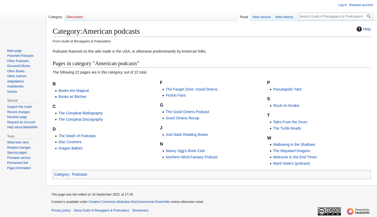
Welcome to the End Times (295, 157)
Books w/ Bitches (72, 96)
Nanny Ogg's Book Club (185, 151)
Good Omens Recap (182, 118)
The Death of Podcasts (77, 136)
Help (363, 29)
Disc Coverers (69, 142)
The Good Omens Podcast (187, 112)
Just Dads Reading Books (187, 134)
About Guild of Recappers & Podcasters (101, 210)
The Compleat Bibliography (80, 113)
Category (61, 174)
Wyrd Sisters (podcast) (291, 163)
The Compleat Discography (80, 119)
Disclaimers (140, 210)
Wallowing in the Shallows (294, 144)
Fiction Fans (176, 95)
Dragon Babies (70, 148)
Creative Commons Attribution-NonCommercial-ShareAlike (129, 202)
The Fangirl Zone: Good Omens (192, 89)
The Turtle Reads (287, 128)
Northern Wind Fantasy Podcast (192, 157)
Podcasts (79, 174)
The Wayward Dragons (292, 151)
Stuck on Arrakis (286, 105)
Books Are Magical (73, 90)
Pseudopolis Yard (287, 89)
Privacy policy (60, 210)
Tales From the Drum (290, 122)
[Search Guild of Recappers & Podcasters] (335, 16)
